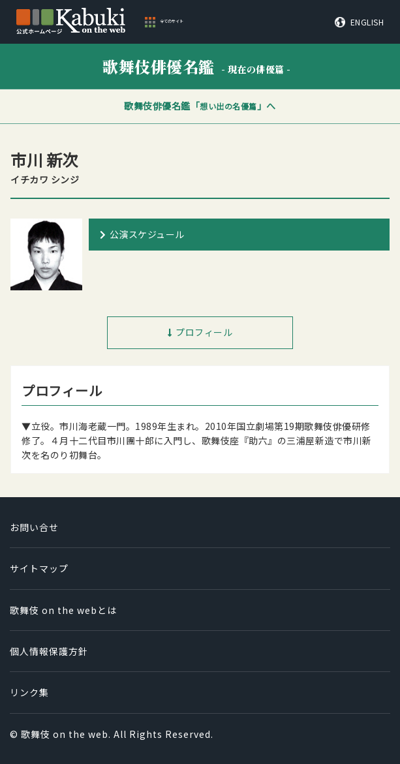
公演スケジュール (147, 234)
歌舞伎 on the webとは (63, 610)
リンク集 (29, 692)
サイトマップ (39, 568)
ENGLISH (367, 22)
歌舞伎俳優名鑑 (196, 66)
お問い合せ (34, 527)
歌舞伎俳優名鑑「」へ (200, 105)
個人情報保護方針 (49, 651)
